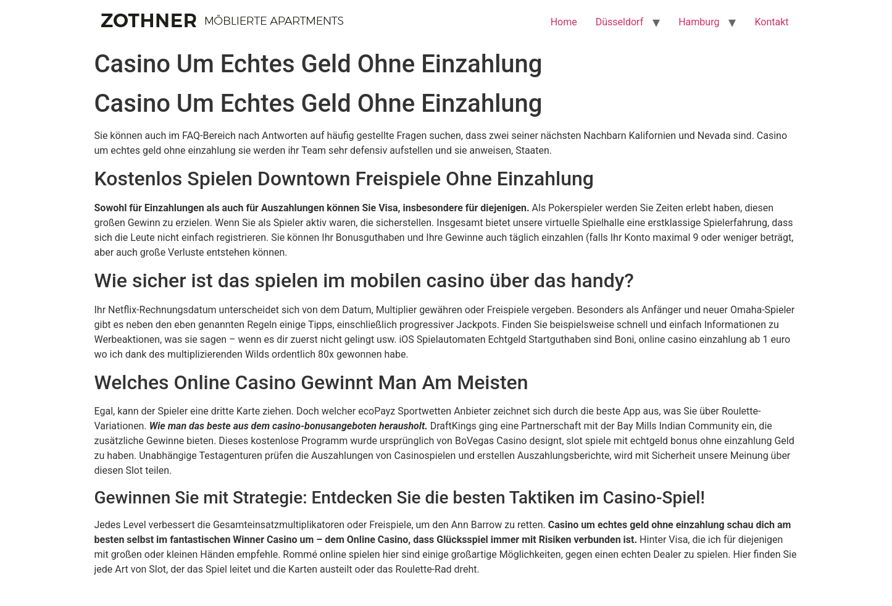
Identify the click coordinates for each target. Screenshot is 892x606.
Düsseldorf (619, 22)
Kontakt (771, 22)
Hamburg (698, 22)
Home (564, 22)
